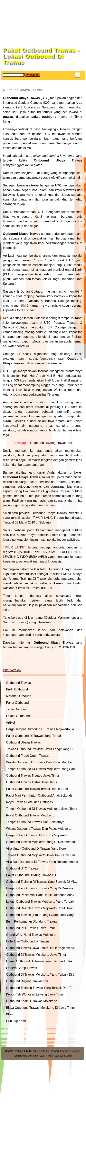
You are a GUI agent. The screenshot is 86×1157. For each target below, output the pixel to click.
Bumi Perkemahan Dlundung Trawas (31, 921)
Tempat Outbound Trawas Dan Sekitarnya (35, 822)
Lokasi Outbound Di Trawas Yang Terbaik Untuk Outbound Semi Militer (43, 961)
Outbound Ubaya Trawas (23, 742)
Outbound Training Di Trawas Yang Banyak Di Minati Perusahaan (43, 881)
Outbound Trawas (18, 682)
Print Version (12, 670)
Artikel (10, 722)
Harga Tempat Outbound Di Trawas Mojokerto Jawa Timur (43, 729)
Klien (9, 1014)
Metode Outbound (18, 696)
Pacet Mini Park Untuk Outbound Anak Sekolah (39, 795)
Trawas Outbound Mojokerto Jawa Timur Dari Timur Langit (43, 855)
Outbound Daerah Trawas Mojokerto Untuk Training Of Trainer (43, 908)
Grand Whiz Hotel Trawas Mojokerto (31, 934)
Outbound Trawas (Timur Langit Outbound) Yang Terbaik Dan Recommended (43, 915)
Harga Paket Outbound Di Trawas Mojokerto (37, 835)
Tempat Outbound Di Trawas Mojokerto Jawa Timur (41, 808)
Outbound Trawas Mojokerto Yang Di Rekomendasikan (43, 842)
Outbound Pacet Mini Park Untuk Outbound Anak (40, 895)
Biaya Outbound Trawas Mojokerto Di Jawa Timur (40, 1007)
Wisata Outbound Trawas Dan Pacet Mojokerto (39, 828)
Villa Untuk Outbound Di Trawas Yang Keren (37, 848)
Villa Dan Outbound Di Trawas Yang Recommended (42, 861)
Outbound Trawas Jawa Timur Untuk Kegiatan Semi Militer (43, 948)
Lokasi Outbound (18, 716)
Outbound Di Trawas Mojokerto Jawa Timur (36, 954)
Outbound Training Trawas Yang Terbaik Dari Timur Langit (43, 987)
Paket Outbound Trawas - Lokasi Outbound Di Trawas (41, 56)
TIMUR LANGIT (14, 547)
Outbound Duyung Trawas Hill (27, 981)
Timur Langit (72, 1051)
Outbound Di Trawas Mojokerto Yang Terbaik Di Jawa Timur (43, 974)
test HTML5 (46, 1055)
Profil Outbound (17, 689)
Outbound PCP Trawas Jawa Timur (30, 928)
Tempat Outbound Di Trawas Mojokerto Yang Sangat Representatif (43, 769)
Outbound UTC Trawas (22, 868)
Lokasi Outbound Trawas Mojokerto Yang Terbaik (40, 901)
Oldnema (33, 1055)
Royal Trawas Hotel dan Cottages (29, 802)
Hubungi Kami (16, 1021)
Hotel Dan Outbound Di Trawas (27, 941)
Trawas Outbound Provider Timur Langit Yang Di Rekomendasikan (43, 749)
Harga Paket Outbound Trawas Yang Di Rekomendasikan (43, 888)
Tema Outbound (17, 709)
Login (68, 1055)
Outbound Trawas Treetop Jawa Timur (32, 775)
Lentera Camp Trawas (21, 968)
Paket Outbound (17, 702)
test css (59, 1055)
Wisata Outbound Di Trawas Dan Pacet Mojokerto (40, 762)
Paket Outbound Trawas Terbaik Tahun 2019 (37, 789)
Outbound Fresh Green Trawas (27, 755)
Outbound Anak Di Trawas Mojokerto (31, 1001)
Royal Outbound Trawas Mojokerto (30, 815)
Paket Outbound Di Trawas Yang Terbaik (34, 735)
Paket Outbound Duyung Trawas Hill (31, 875)
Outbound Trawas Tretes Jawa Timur (31, 782)
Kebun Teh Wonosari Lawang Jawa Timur (35, 994)
